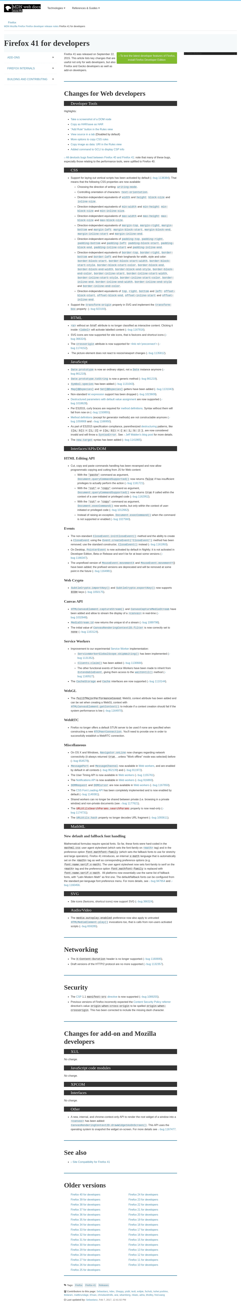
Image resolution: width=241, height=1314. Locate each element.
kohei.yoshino (160, 1291)
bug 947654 (158, 881)
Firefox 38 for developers (85, 1204)
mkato (135, 1295)
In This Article (209, 53)
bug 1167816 (136, 329)
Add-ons (30, 57)
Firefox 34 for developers (85, 1224)
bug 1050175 (95, 592)
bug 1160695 (153, 958)
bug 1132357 (154, 964)
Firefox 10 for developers (143, 1264)
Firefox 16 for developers (143, 1234)
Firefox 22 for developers (143, 1204)
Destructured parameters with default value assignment (103, 399)
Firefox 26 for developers (85, 1264)
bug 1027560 (121, 519)
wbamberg (124, 1295)
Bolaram (68, 1295)
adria (142, 1295)
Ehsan (93, 1295)
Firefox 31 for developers (85, 1239)
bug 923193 (98, 308)
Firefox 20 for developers (143, 1214)
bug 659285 (89, 926)
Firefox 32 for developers (85, 1234)
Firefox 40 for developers (85, 1194)
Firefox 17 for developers (143, 1229)
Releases (103, 1285)
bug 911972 (134, 770)
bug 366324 (145, 901)
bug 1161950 (158, 544)
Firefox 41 (90, 1285)
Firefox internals (30, 68)
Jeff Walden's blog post (139, 434)
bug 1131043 (125, 383)
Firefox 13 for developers (143, 1249)
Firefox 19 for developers (143, 1219)
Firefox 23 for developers (143, 1199)
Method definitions (81, 417)
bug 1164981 (103, 571)
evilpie (140, 1291)
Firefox (12, 22)
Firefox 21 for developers (143, 1209)
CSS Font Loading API (89, 790)
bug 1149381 (90, 794)
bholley (149, 1295)
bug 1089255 (150, 996)
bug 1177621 (130, 803)
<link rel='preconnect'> (143, 343)
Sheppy (120, 1291)
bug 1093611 (160, 817)
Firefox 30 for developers (85, 1244)
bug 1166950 (102, 421)
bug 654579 (81, 760)
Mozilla (13, 26)
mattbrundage (81, 1295)
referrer (166, 1001)
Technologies (56, 8)
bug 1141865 (132, 439)
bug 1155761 (145, 775)
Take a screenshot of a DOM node (91, 119)
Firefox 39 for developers (85, 1199)
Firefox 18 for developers (143, 1224)
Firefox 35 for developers (85, 1219)
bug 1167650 (161, 785)
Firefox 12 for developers (143, 1254)
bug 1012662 (120, 510)
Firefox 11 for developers (143, 1259)
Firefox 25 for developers (85, 1269)
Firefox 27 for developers (85, 1259)
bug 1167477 (168, 1129)
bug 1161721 (135, 483)
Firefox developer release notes (42, 26)
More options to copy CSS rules (89, 139)
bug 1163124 (89, 631)
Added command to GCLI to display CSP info (97, 149)
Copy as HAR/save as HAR (87, 124)
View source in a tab (83, 134)
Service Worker (120, 648)
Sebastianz (102, 1291)
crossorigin (85, 344)
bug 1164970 (114, 710)
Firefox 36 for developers (85, 1214)
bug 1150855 (101, 412)
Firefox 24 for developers (143, 1194)
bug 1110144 (157, 681)
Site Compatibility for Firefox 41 (91, 1162)
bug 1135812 (157, 353)
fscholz (148, 1291)
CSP (79, 996)
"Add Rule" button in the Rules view (92, 129)
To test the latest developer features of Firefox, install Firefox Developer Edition (147, 57)
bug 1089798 (150, 622)
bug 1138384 (161, 177)
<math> (148, 847)
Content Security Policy (147, 1001)
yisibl (127, 1291)
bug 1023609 (147, 394)
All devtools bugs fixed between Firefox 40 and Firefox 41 (100, 157)
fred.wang (159, 1295)
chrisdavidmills (105, 1295)
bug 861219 (149, 378)
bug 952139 (110, 770)
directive (112, 996)
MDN (6, 26)
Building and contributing (30, 79)
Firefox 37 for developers (85, 1209)
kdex (111, 1291)
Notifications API (86, 780)
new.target (84, 440)
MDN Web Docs (22, 8)
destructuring (149, 426)
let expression (96, 394)
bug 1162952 (140, 496)
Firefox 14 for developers (143, 1244)
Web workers (146, 765)
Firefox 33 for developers (85, 1229)
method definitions (132, 408)
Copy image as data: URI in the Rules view (96, 144)
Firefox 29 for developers (85, 1249)
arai (116, 1295)
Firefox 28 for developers (85, 1254)
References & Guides (86, 8)
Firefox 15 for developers (143, 1239)
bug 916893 (145, 780)
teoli (133, 1291)
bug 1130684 (133, 663)
